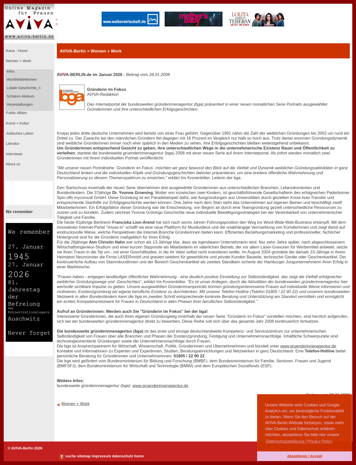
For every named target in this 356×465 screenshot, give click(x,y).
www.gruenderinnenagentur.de (308, 346)
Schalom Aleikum (20, 96)
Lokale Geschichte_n (23, 88)
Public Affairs (16, 113)
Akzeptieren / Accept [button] (304, 456)
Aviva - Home (16, 51)
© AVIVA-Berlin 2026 (25, 448)
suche (71, 456)
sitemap (83, 456)
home (139, 456)
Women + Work (18, 61)
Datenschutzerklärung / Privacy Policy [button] (299, 441)
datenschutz (122, 456)
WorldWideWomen (21, 79)
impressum (101, 456)
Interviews (13, 154)
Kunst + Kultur (17, 123)
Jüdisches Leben (19, 133)
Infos (10, 71)
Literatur (12, 144)
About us (12, 164)
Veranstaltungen (19, 104)
